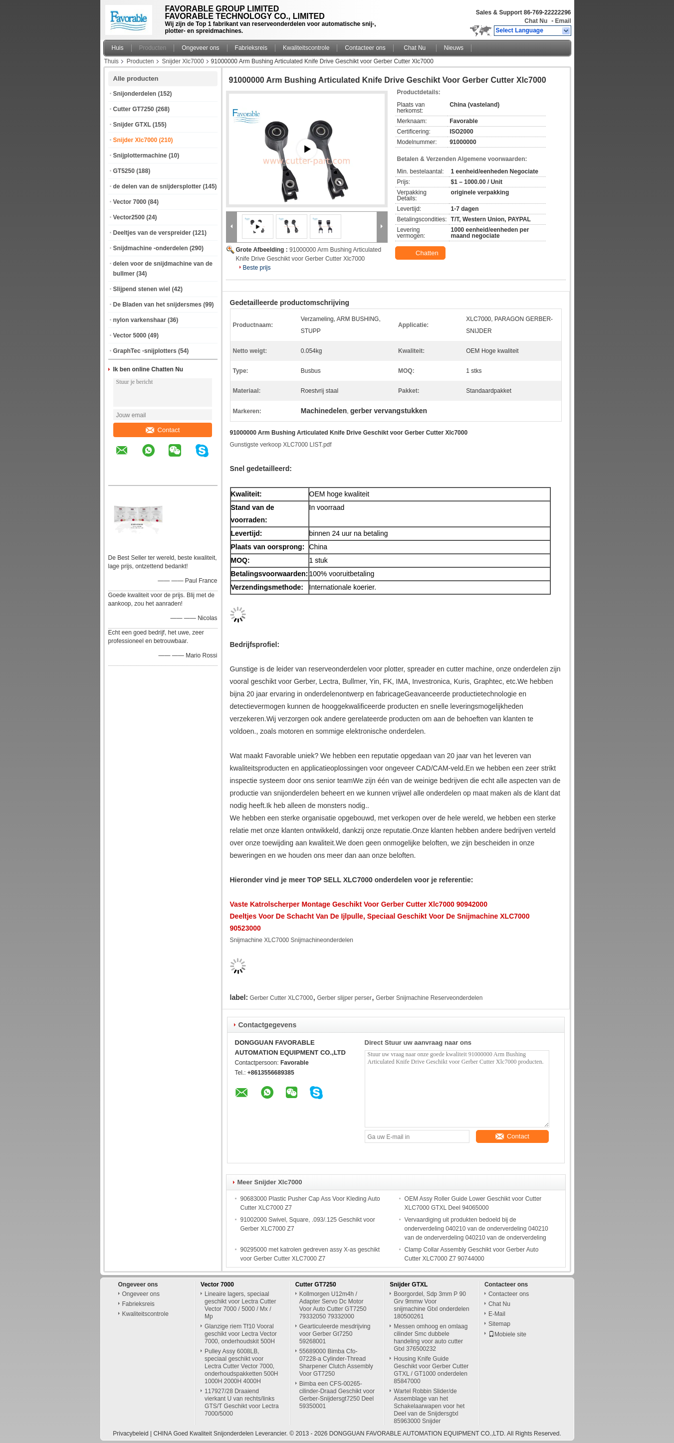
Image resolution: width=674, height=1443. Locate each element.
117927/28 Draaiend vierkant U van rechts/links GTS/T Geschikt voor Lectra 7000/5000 (242, 1402)
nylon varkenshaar (139, 320)
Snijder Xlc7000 (183, 61)
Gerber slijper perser (344, 997)
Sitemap (499, 1323)
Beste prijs (257, 267)
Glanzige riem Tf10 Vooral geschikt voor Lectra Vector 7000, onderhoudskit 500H (241, 1334)
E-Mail (496, 1313)
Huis (118, 47)
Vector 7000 (130, 201)
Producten (153, 47)
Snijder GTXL (132, 124)
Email (563, 20)
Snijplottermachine (140, 155)
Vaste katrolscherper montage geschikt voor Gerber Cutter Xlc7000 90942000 (358, 904)
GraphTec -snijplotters (145, 350)
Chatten (421, 253)
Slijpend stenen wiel (142, 289)
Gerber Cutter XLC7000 (281, 997)
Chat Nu (535, 20)
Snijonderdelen (135, 93)
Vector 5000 (130, 335)
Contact (163, 430)
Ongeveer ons (200, 47)
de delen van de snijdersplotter (157, 186)
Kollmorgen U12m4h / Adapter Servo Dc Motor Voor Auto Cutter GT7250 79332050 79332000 (333, 1305)
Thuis (111, 61)
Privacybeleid (130, 1433)
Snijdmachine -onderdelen (150, 248)
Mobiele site (507, 1334)
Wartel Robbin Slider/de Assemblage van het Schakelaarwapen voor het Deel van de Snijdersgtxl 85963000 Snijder (429, 1406)
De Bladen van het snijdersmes (157, 304)
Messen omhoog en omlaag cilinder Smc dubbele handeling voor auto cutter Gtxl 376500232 (430, 1337)
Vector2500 (129, 217)
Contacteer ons (365, 47)
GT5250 (124, 170)
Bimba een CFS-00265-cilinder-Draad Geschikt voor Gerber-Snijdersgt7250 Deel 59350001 (337, 1395)
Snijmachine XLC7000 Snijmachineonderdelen (292, 940)
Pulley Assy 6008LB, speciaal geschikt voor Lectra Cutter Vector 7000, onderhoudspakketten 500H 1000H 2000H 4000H (241, 1366)
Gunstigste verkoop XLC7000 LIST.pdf (281, 444)
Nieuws (453, 47)
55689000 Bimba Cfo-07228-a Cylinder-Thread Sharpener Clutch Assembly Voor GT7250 (336, 1362)
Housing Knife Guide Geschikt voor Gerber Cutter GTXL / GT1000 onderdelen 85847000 (431, 1370)
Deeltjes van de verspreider (152, 232)
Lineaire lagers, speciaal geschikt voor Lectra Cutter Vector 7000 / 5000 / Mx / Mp (240, 1305)
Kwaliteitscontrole (306, 47)
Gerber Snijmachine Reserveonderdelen (429, 997)
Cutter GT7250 (133, 109)
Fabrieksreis (251, 47)
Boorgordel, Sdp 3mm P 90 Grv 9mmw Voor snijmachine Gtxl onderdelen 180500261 (431, 1305)
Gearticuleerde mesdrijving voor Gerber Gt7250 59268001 (335, 1334)
